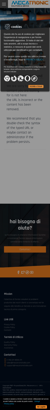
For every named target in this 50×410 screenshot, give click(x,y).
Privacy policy (9, 404)
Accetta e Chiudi (36, 86)
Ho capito (41, 407)
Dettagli (37, 401)
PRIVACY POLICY (34, 59)
